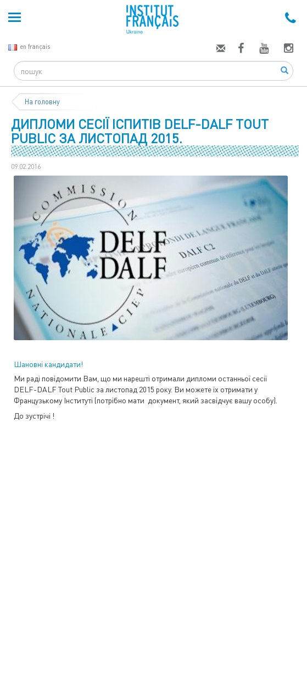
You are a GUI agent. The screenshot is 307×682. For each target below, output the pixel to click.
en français (29, 46)
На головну (42, 101)
